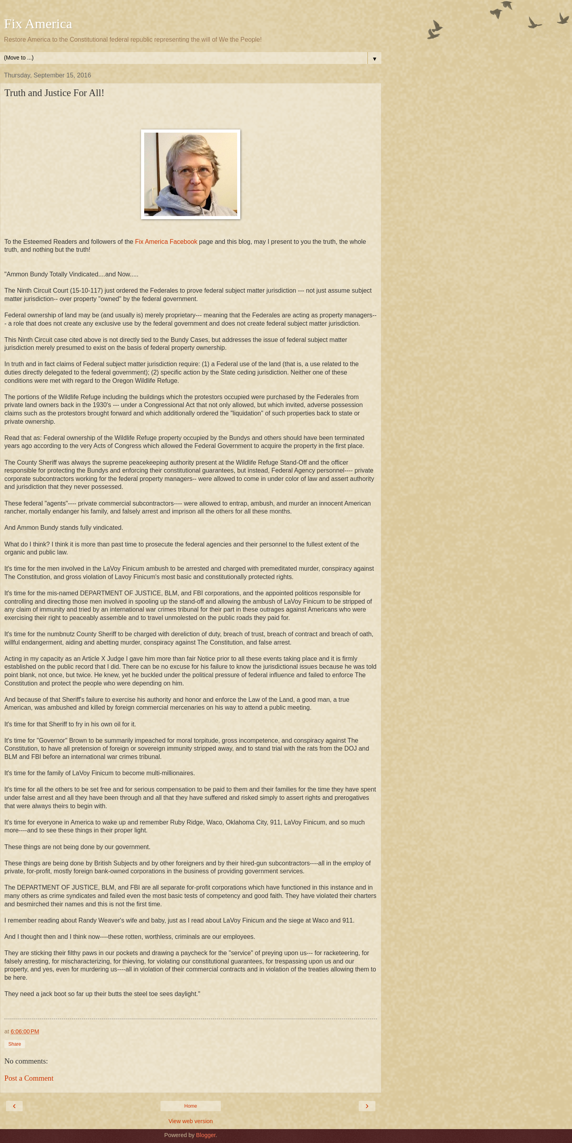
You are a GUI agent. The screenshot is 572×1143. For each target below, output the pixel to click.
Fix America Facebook (165, 241)
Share (14, 1044)
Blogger (206, 1135)
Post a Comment (29, 1078)
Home (190, 1106)
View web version (190, 1121)
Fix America (38, 23)
